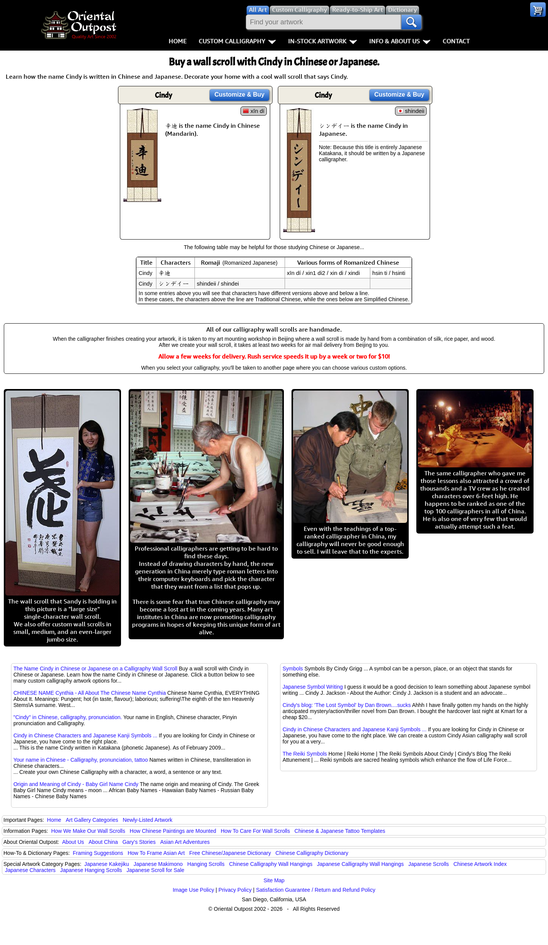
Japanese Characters (30, 870)
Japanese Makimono (158, 864)
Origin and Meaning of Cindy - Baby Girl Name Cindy (75, 784)
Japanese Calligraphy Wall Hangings (360, 864)
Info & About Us (399, 41)
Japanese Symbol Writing (312, 687)
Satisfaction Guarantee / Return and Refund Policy (316, 890)
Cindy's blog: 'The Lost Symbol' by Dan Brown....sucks (346, 705)
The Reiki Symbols (304, 754)
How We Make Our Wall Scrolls (88, 831)
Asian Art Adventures (185, 842)
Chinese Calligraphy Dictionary (312, 853)
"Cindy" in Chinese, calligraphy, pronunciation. (67, 717)
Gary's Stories (139, 842)
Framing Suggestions (98, 853)
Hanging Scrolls (206, 864)
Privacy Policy (235, 890)
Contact (456, 41)
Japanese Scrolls (428, 864)
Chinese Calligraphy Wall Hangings (270, 864)
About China (103, 842)
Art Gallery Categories (92, 820)
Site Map (273, 880)
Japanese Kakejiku (106, 864)
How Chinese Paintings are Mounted (173, 831)
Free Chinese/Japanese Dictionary (230, 853)
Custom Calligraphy (237, 41)
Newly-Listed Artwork (147, 820)
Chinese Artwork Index (480, 864)
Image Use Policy (193, 890)
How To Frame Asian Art (156, 853)
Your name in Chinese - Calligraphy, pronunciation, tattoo (80, 760)
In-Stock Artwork (322, 41)
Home (177, 41)
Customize (239, 94)
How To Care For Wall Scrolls (255, 831)
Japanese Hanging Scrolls (91, 870)
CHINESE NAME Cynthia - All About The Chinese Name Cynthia (89, 693)
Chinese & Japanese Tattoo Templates (340, 831)
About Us (73, 842)
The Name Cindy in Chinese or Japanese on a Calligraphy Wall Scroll (95, 668)
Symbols (292, 668)
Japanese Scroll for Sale (156, 870)
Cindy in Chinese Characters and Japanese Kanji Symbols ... (85, 735)
